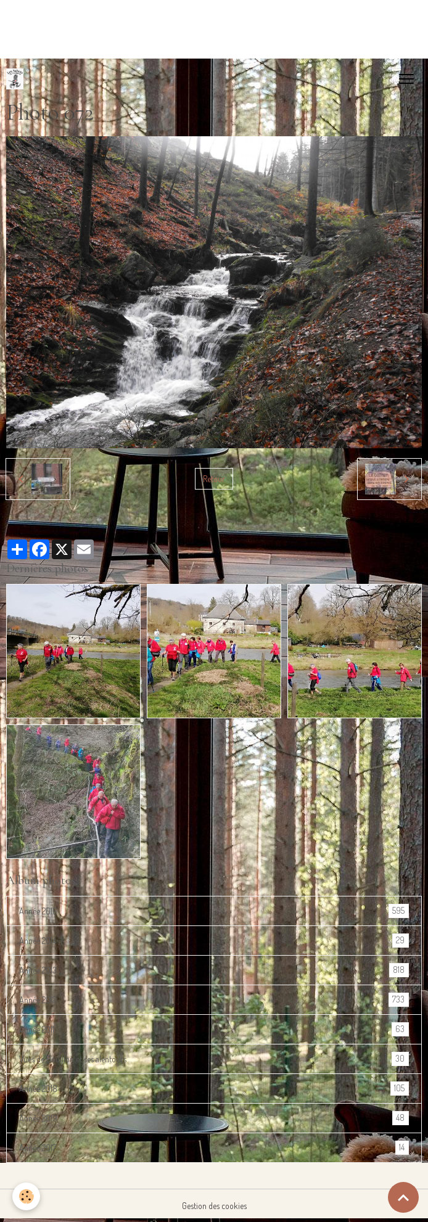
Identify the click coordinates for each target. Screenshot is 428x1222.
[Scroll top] (403, 1197)
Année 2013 (214, 970)
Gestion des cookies (214, 1205)
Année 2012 (214, 1000)
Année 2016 (214, 911)
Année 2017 (214, 1148)
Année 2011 (214, 1029)
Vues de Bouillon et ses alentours (214, 1059)
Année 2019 (214, 1118)
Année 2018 (214, 1088)
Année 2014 (214, 940)
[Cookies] (26, 1196)
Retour (214, 479)
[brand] (17, 78)
